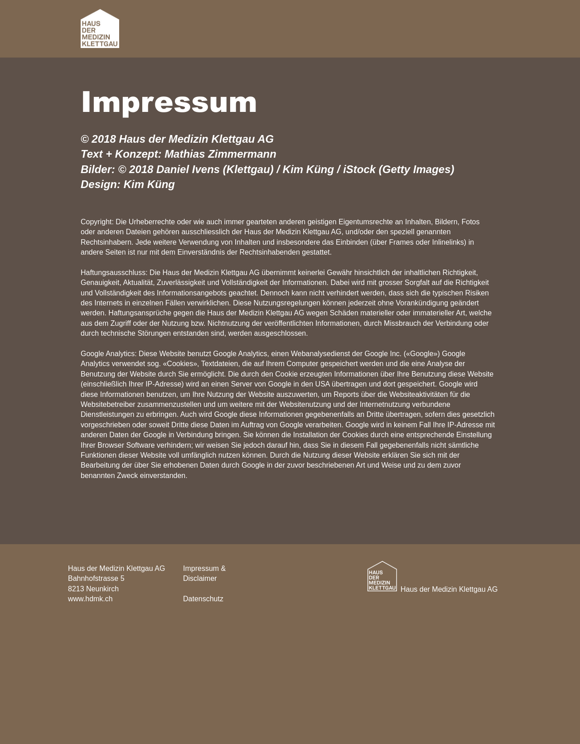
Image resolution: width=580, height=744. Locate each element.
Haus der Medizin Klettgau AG (449, 589)
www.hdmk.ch (90, 599)
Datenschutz (203, 599)
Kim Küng (149, 184)
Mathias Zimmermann (220, 154)
